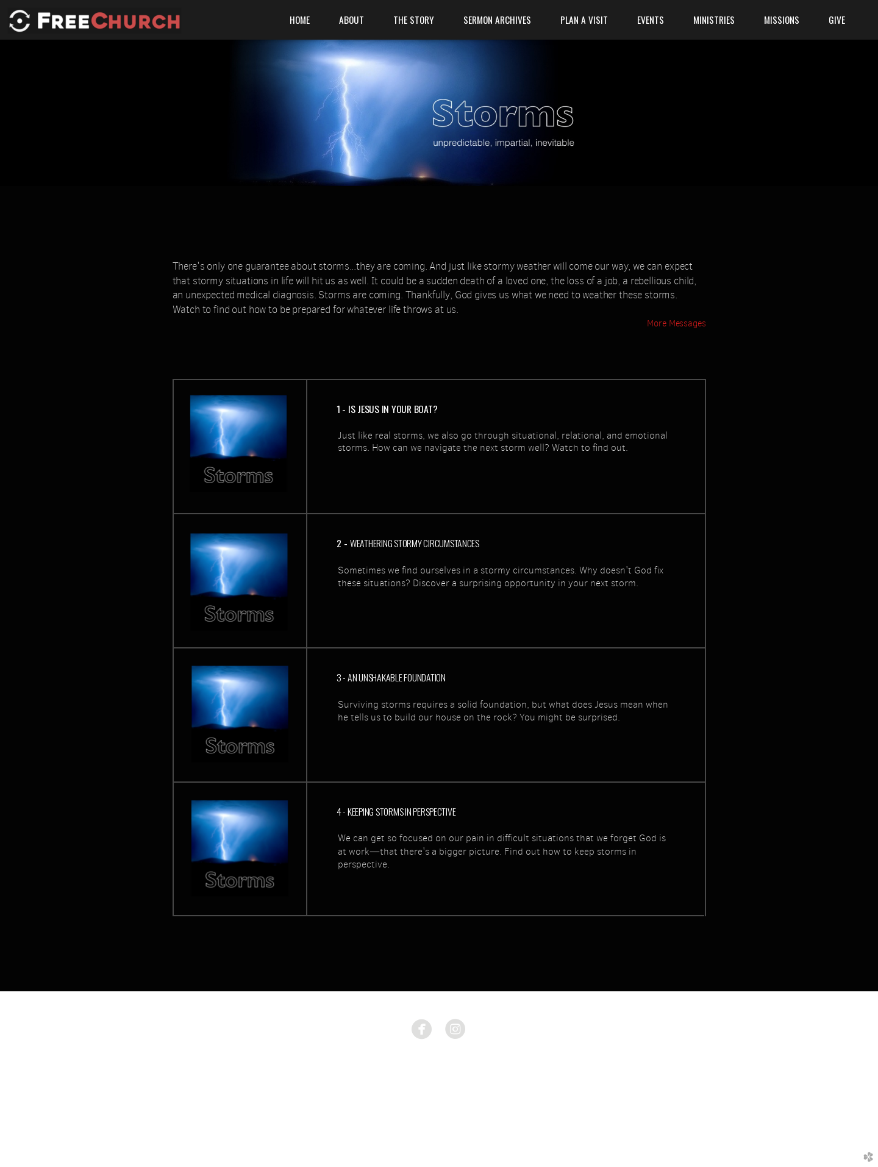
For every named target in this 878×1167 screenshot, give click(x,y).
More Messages (676, 323)
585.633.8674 (439, 1085)
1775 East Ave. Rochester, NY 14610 (439, 1068)
